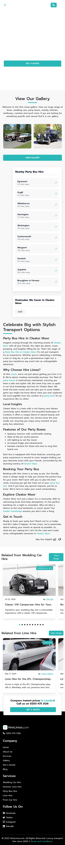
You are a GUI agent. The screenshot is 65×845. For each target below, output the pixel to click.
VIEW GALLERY (32, 157)
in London (47, 700)
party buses (9, 380)
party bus (49, 395)
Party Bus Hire (10, 791)
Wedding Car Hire (44, 568)
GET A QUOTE (32, 63)
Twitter (8, 817)
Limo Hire (48, 642)
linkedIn (8, 826)
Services (7, 756)
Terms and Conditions (42, 841)
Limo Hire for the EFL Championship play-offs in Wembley (28, 679)
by (48, 599)
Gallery (6, 760)
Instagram (9, 821)
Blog (5, 769)
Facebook (9, 813)
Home (6, 747)
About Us (7, 751)
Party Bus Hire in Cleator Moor (20, 352)
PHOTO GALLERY (33, 71)
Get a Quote (9, 764)
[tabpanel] (29, 591)
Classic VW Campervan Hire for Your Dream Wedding (28, 605)
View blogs (56, 557)
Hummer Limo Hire (12, 786)
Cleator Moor (30, 463)
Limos (14, 374)
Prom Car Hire (10, 799)
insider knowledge (12, 511)
